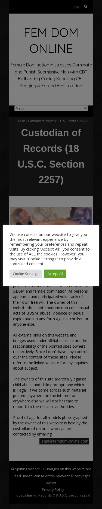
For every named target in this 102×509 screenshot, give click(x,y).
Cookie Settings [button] (25, 273)
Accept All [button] (55, 273)
